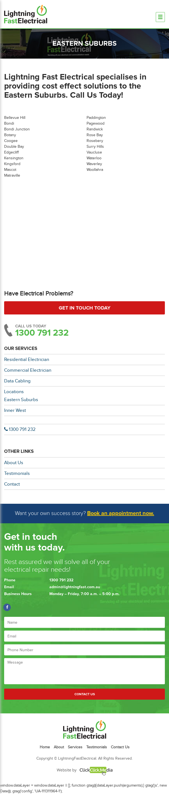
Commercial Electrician (27, 370)
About (59, 747)
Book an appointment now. (120, 513)
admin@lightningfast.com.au (74, 587)
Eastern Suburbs (21, 399)
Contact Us (120, 747)
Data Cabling (17, 381)
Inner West (15, 410)
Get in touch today (85, 308)
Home (45, 747)
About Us (13, 462)
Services (75, 747)
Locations (14, 391)
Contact (12, 484)
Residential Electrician (26, 359)
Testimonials (17, 473)
